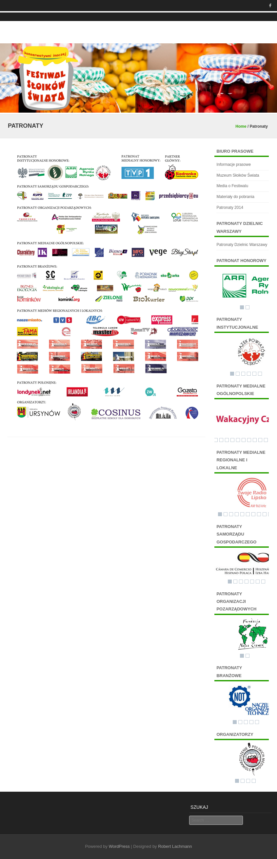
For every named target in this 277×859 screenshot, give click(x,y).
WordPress (119, 846)
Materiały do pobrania (235, 196)
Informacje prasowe (233, 164)
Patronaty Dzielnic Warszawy (241, 244)
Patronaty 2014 (229, 207)
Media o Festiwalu (232, 186)
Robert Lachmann (175, 846)
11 (266, 440)
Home (240, 126)
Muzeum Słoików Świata (237, 175)
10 (260, 440)
